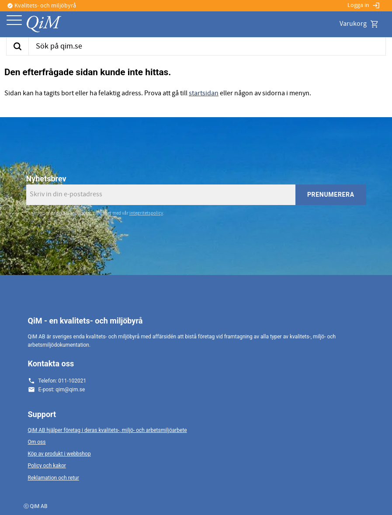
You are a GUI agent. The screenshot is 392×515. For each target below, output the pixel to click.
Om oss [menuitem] (37, 442)
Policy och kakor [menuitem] (47, 466)
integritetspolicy (146, 213)
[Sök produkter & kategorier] (207, 46)
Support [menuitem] (42, 414)
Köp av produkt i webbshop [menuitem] (59, 454)
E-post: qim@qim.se (61, 389)
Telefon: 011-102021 (62, 380)
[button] (14, 20)
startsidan (204, 93)
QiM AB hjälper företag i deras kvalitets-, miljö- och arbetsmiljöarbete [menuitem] (107, 430)
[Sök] (17, 46)
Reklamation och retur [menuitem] (53, 478)
